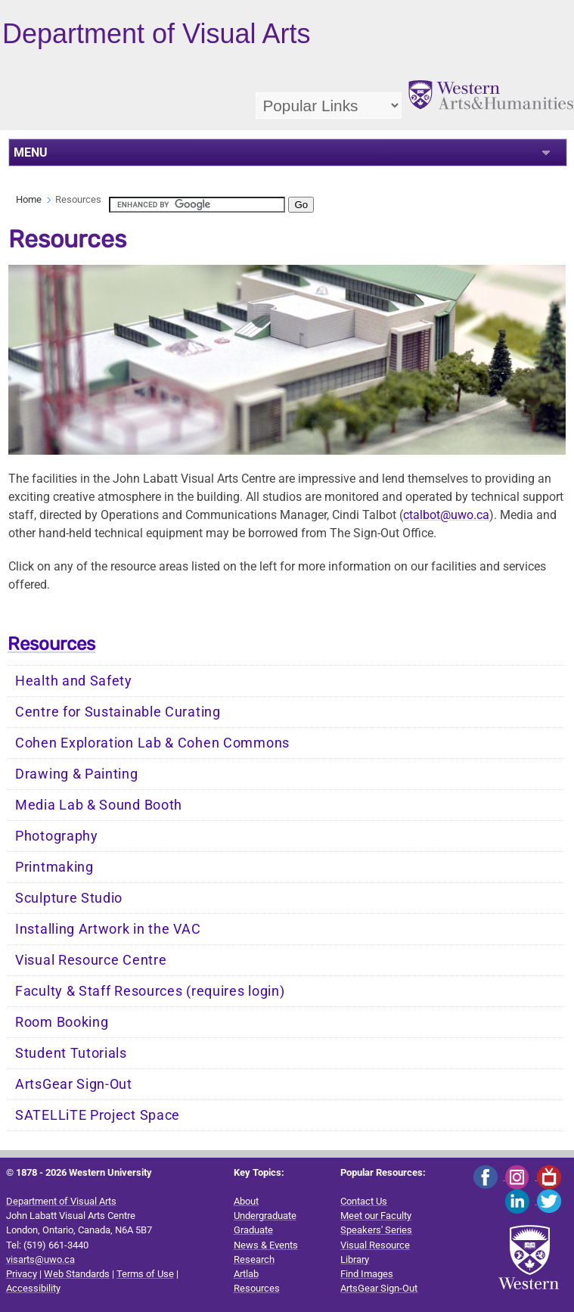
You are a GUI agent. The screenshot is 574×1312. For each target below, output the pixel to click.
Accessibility (33, 1288)
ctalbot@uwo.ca (446, 515)
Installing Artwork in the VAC (107, 929)
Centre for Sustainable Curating (118, 712)
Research (254, 1259)
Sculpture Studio (69, 898)
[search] (197, 205)
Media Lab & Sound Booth (98, 805)
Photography (56, 836)
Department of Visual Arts (61, 1201)
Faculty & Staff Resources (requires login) (149, 991)
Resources (51, 643)
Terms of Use (145, 1273)
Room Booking (61, 1022)
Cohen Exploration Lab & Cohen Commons (152, 743)
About (246, 1201)
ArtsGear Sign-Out (73, 1084)
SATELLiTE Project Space (97, 1115)
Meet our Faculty (375, 1215)
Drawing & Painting (76, 774)
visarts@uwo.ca (40, 1259)
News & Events (266, 1245)
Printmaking (54, 867)
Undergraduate (265, 1215)
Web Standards (77, 1273)
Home (29, 199)
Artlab (246, 1273)
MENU (31, 152)
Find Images (366, 1273)
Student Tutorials (71, 1053)
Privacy (21, 1273)
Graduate (253, 1230)
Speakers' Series (376, 1230)
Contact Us (363, 1201)
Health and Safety (73, 681)
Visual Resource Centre (90, 960)
